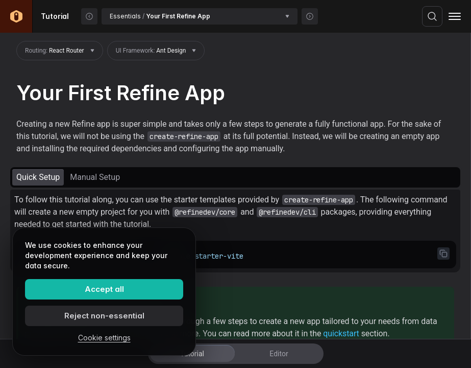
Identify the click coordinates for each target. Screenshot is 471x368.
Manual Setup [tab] (95, 177)
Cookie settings (104, 337)
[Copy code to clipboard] (443, 253)
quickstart (341, 333)
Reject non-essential (104, 315)
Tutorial (192, 354)
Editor (278, 354)
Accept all (104, 289)
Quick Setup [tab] (38, 177)
